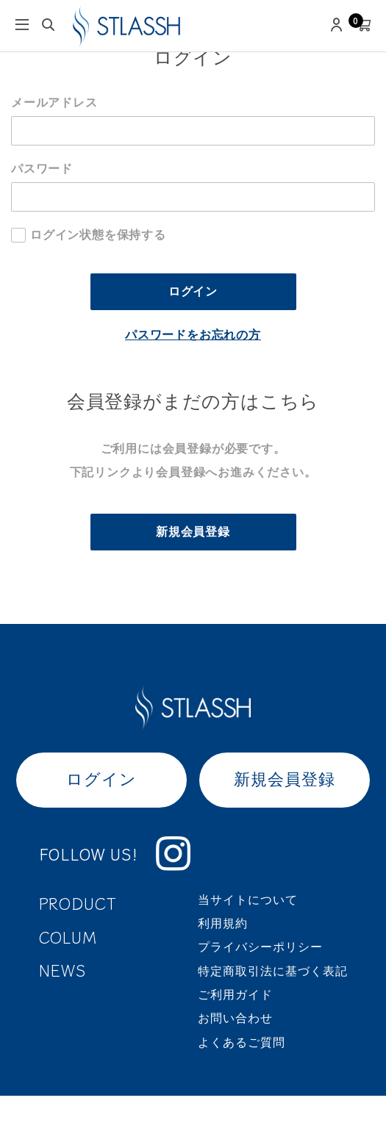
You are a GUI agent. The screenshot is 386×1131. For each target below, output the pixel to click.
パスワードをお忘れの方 (193, 334)
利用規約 (223, 923)
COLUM (68, 936)
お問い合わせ (235, 1018)
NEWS (63, 969)
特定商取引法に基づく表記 (273, 971)
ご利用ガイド (235, 994)
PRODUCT (78, 902)
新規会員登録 (193, 531)
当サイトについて (248, 900)
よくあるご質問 (241, 1042)
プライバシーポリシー (260, 947)
